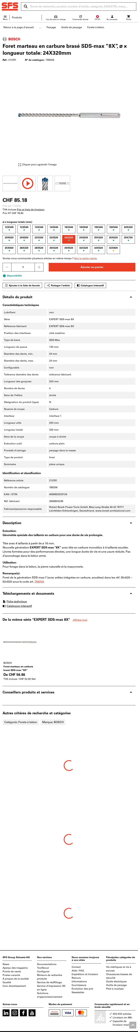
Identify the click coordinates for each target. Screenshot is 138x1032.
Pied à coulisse (115, 988)
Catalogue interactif (90, 285)
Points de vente (12, 971)
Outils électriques (116, 981)
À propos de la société (16, 978)
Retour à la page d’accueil (18, 27)
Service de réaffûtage (49, 982)
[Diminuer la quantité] (7, 267)
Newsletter (78, 992)
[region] (69, 183)
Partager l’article (58, 285)
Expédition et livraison (85, 974)
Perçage (51, 27)
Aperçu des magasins (15, 967)
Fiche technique (15, 601)
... (40, 27)
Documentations (46, 964)
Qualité (7, 982)
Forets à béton (95, 27)
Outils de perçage (71, 27)
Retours (76, 977)
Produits (17, 17)
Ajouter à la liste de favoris (22, 285)
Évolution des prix (82, 988)
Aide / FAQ (78, 970)
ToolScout (43, 967)
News (6, 964)
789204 (39, 581)
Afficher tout (79, 620)
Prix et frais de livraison (30, 209)
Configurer (43, 971)
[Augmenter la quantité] (39, 267)
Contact (76, 967)
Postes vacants (11, 975)
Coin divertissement (14, 986)
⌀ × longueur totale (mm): (18, 222)
